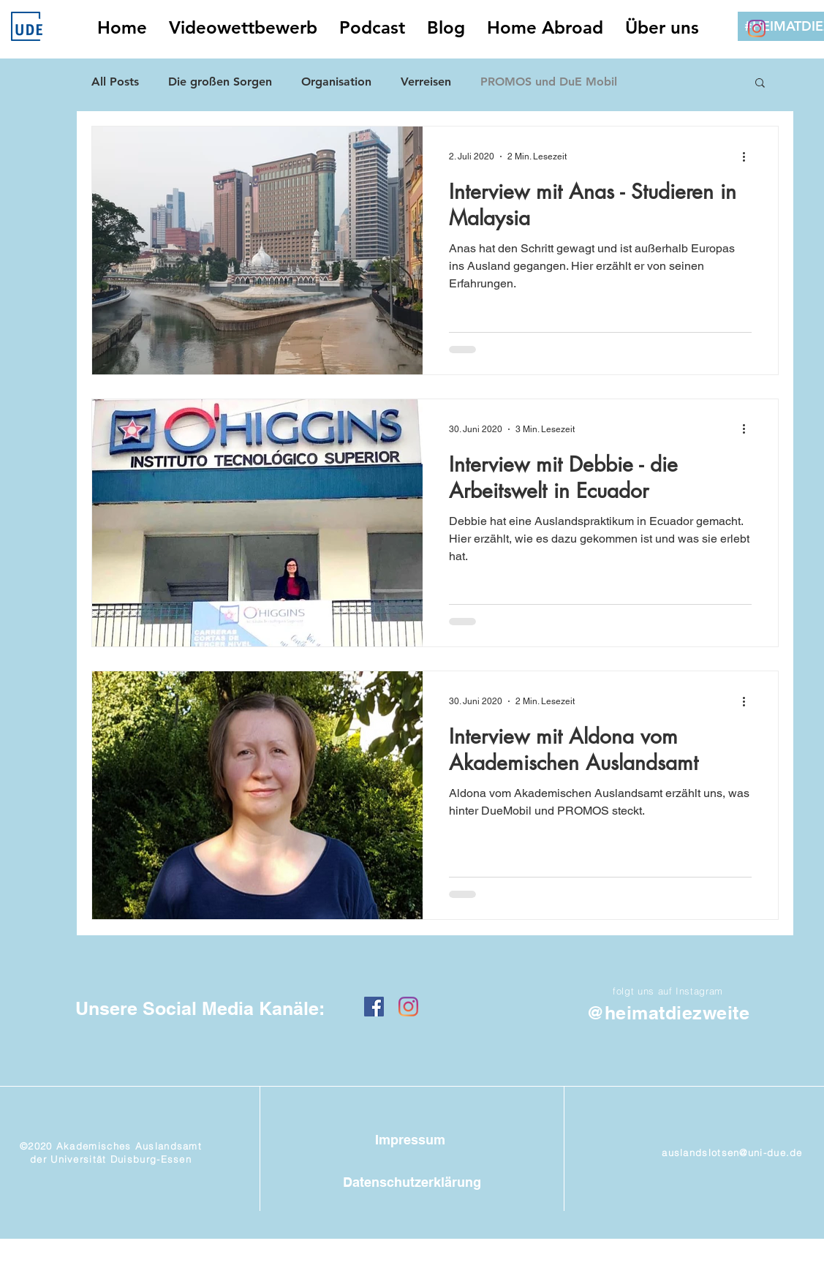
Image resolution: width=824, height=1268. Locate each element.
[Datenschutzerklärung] (412, 1182)
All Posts (115, 81)
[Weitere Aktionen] (749, 156)
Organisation (336, 81)
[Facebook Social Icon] (374, 1006)
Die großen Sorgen (220, 81)
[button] (760, 83)
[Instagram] (757, 28)
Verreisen (426, 81)
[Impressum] (410, 1140)
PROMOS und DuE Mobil (548, 81)
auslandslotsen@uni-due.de (732, 1152)
